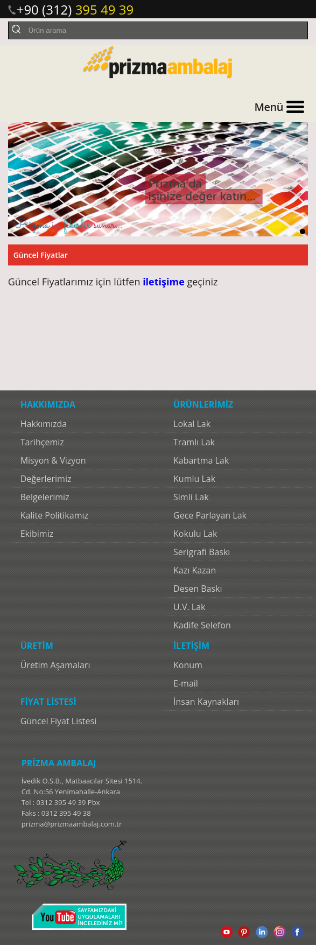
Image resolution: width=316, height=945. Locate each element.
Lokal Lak (191, 424)
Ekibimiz (37, 534)
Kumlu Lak (194, 479)
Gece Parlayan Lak (210, 515)
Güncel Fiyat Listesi (58, 721)
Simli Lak (191, 497)
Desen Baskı (197, 588)
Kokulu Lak (195, 534)
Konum (187, 665)
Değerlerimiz (46, 479)
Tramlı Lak (194, 442)
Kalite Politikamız (54, 515)
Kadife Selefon (202, 625)
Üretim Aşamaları (55, 665)
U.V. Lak (189, 607)
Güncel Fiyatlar (40, 255)
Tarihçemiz (42, 442)
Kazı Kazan (194, 570)
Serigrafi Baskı (201, 552)
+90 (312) (75, 9)
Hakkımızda (43, 424)
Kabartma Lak (201, 460)
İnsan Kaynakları (206, 702)
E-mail (185, 683)
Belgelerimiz (44, 497)
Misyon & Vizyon (53, 460)
